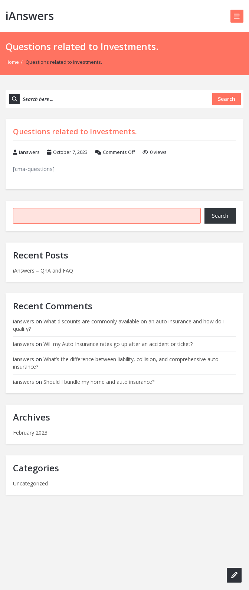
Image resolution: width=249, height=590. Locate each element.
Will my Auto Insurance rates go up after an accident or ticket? (118, 343)
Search (220, 215)
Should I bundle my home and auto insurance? (98, 381)
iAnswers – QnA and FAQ (43, 270)
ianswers (29, 152)
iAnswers (30, 15)
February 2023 (30, 432)
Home (12, 62)
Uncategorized (30, 483)
